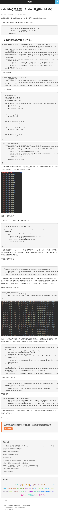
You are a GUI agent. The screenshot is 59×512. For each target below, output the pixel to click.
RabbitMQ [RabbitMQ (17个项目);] (6, 491)
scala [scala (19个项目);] (17, 491)
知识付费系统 (15, 507)
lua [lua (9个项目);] (48, 485)
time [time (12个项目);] (12, 495)
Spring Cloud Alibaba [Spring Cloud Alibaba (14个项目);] (45, 491)
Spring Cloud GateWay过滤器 (11, 468)
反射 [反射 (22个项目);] (22, 495)
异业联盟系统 (22, 507)
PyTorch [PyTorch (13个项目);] (52, 488)
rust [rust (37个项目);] (13, 491)
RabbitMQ (5, 418)
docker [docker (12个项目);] (5, 485)
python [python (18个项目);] (47, 488)
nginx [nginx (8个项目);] (22, 488)
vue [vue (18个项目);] (15, 495)
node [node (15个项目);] (25, 488)
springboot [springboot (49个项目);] (28, 491)
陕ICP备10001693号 (8, 510)
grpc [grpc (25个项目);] (34, 485)
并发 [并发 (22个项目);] (29, 495)
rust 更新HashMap (8, 471)
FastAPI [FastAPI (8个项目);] (12, 484)
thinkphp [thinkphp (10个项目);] (9, 495)
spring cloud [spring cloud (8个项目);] (36, 491)
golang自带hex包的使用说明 (10, 454)
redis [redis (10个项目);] (10, 491)
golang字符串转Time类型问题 (11, 451)
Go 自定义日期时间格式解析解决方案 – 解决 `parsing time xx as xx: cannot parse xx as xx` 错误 (28, 446)
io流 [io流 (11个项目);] (38, 485)
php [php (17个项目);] (34, 488)
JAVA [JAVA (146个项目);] (42, 484)
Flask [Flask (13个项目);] (18, 485)
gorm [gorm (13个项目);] (31, 485)
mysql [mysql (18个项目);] (19, 488)
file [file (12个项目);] (15, 485)
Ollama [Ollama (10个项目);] (29, 488)
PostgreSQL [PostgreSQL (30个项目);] (40, 488)
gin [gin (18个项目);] (21, 485)
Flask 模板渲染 (7, 457)
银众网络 (6, 507)
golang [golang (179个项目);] (26, 484)
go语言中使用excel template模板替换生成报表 (15, 463)
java (12, 14)
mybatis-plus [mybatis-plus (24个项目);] (12, 488)
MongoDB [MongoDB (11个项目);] (52, 485)
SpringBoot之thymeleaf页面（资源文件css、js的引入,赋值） (19, 460)
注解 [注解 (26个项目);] (36, 495)
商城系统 (10, 507)
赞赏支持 (8, 428)
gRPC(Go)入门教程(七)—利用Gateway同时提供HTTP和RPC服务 (20, 466)
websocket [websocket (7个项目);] (18, 495)
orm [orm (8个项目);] (32, 488)
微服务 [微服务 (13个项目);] (33, 495)
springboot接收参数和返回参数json (12, 448)
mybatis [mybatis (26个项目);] (5, 488)
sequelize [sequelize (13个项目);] (21, 491)
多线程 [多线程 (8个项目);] (26, 495)
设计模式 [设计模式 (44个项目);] (42, 495)
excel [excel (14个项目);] (8, 485)
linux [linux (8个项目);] (46, 484)
